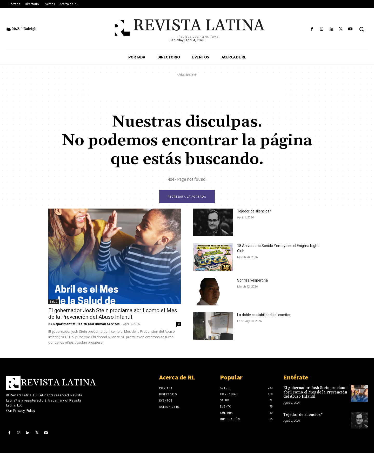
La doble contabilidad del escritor (264, 315)
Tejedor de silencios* (254, 212)
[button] (361, 29)
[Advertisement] (187, 89)
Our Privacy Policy (20, 411)
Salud (53, 302)
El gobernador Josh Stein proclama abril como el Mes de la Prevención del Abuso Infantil (112, 314)
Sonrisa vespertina (252, 281)
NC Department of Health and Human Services (83, 324)
